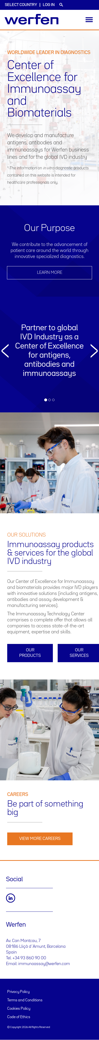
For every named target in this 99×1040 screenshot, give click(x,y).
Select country (21, 5)
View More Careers (40, 839)
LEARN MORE (49, 273)
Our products (30, 653)
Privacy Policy (18, 992)
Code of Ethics (18, 1017)
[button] (5, 374)
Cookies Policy (18, 1008)
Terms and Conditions (25, 1000)
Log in (49, 5)
